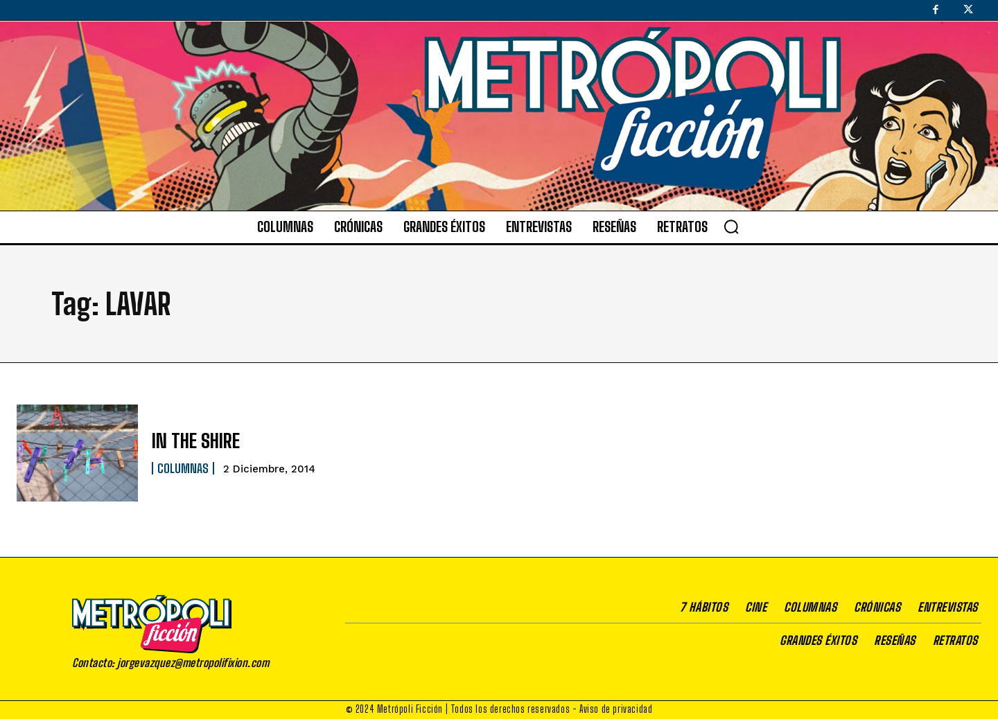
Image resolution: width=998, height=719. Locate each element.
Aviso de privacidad (615, 709)
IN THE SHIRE (190, 441)
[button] (731, 226)
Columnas (183, 467)
